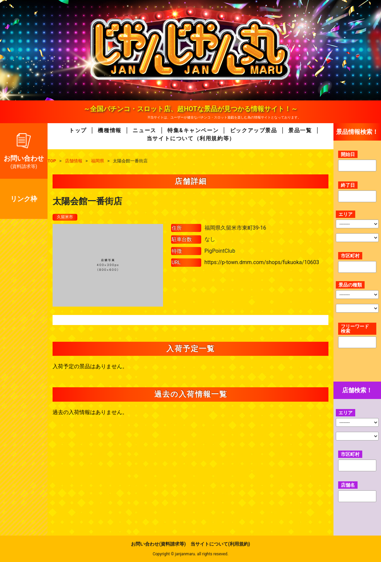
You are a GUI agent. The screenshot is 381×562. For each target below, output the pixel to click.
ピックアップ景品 (253, 130)
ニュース (144, 130)
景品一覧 (300, 130)
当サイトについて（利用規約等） (191, 138)
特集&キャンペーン (193, 130)
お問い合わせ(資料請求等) (158, 544)
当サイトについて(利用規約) (220, 544)
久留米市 (66, 217)
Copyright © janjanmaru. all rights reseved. (190, 554)
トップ (78, 130)
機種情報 (109, 130)
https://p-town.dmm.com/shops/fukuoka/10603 (262, 263)
